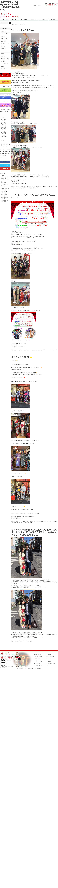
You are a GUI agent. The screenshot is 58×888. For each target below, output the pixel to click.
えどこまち (39, 186)
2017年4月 (3, 120)
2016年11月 (3, 126)
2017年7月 (3, 119)
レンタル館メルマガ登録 (5, 86)
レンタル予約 (14, 19)
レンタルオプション (34, 19)
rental (35, 186)
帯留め (17, 187)
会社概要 (35, 5)
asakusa (29, 521)
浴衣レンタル (30, 522)
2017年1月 (3, 123)
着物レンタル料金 (4, 33)
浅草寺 (32, 187)
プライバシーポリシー (41, 5)
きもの (42, 186)
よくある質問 (43, 19)
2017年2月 (3, 122)
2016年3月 (3, 136)
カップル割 (50, 186)
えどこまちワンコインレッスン (5, 109)
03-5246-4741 (4, 667)
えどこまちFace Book (5, 101)
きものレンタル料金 (38, 656)
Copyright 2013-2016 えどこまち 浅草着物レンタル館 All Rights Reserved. (29, 668)
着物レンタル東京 (24, 522)
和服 (12, 187)
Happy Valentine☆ (4, 197)
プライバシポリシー (51, 656)
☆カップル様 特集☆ (4, 194)
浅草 (20, 187)
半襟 (56, 186)
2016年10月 (3, 127)
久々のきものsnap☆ (4, 191)
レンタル (53, 186)
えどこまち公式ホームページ (5, 78)
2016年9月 (3, 128)
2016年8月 (3, 129)
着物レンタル (3, 31)
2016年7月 (3, 131)
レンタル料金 (24, 19)
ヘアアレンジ (3, 48)
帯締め (30, 187)
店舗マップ (3, 53)
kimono (32, 186)
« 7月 (1, 157)
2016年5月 (3, 133)
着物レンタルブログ (51, 663)
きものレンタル (5, 19)
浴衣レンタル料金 (4, 38)
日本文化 (42, 521)
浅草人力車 (23, 187)
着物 (19, 522)
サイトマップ (3, 68)
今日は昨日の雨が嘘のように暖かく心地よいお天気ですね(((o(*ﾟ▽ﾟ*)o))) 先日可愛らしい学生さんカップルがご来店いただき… (34, 532)
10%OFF (28, 186)
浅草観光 (35, 187)
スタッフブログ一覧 (5, 66)
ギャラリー (3, 51)
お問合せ (53, 19)
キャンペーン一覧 (4, 63)
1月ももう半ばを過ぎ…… (22, 30)
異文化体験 (16, 522)
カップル (45, 186)
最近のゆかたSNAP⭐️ (21, 357)
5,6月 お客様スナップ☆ (5, 188)
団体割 (14, 187)
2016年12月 (3, 124)
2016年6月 (3, 132)
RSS (48, 665)
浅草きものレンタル (49, 521)
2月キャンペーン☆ (4, 200)
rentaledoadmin (16, 186)
